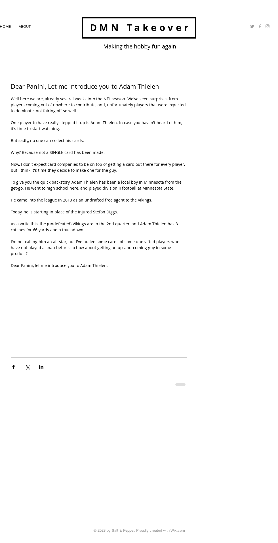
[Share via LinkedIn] (41, 367)
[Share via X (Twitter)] (27, 367)
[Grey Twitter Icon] (252, 26)
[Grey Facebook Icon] (259, 26)
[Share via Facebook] (13, 367)
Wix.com (177, 530)
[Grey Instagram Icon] (267, 26)
